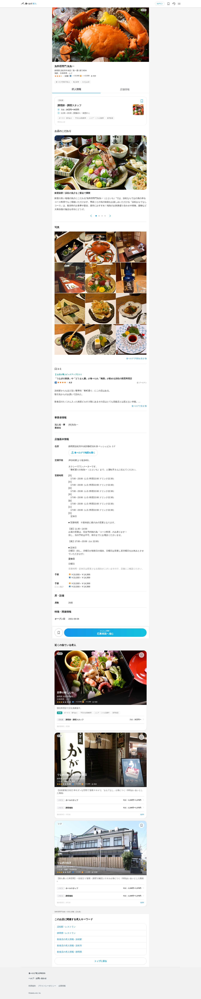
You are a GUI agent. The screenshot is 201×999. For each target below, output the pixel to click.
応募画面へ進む (105, 632)
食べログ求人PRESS (37, 973)
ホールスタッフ (72, 800)
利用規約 (32, 986)
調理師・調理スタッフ (69, 105)
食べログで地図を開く (84, 452)
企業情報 (62, 986)
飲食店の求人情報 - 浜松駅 (69, 939)
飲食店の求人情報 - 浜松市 (69, 945)
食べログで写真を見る (135, 358)
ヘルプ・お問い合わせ (37, 978)
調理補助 (69, 808)
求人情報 (76, 89)
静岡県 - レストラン (66, 933)
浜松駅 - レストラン (66, 927)
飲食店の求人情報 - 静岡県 (69, 952)
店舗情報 (125, 89)
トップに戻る (100, 961)
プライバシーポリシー (47, 986)
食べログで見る (138, 406)
